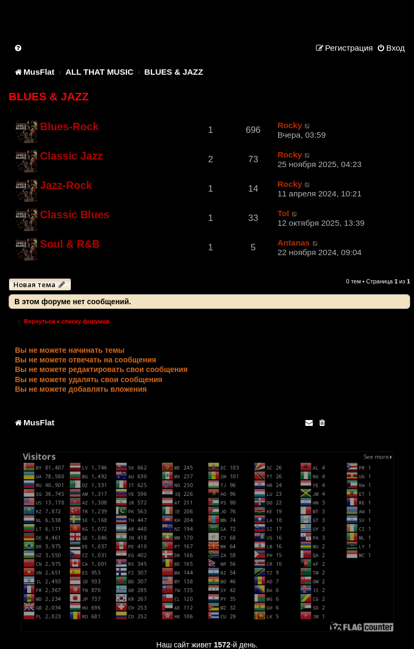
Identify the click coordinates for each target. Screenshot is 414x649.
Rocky (290, 125)
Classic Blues (74, 214)
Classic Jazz (71, 156)
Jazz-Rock (66, 185)
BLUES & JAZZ (49, 96)
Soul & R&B (70, 244)
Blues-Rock (69, 126)
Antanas (294, 242)
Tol (283, 213)
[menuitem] (18, 47)
